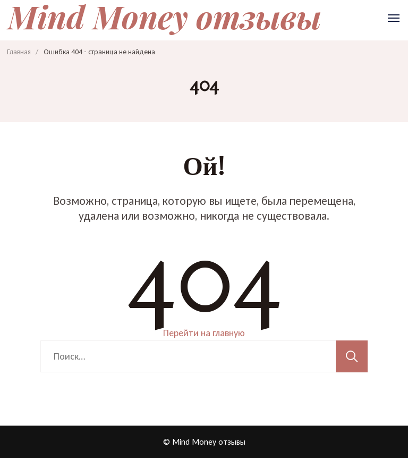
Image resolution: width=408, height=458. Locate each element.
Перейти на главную (204, 333)
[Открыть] (393, 18)
